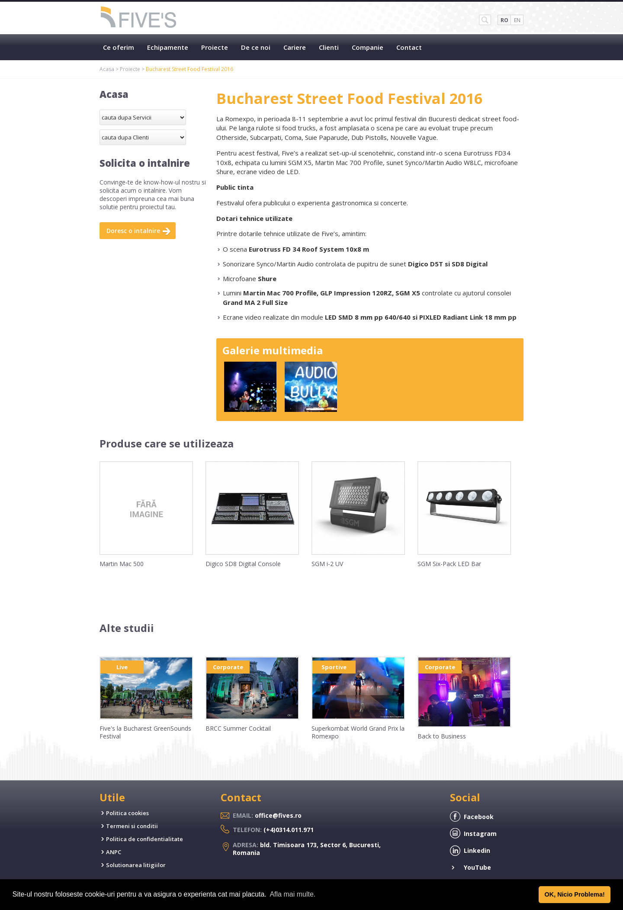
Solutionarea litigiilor (136, 865)
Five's (139, 18)
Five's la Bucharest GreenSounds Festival (145, 732)
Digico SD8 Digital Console (243, 564)
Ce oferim (118, 47)
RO (504, 20)
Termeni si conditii (132, 826)
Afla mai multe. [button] (292, 894)
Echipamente (167, 47)
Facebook (479, 817)
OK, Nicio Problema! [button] (575, 894)
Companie (367, 47)
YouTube (477, 867)
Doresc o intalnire (133, 231)
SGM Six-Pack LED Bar (449, 564)
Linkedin (477, 850)
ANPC (113, 852)
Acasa (107, 69)
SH (485, 20)
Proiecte (214, 47)
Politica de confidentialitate (144, 839)
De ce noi (255, 47)
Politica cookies (127, 813)
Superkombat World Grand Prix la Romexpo (358, 732)
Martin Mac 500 (122, 564)
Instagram (480, 833)
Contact (409, 47)
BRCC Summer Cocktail (238, 728)
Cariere (294, 47)
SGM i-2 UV (327, 564)
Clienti (329, 47)
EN (517, 20)
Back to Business (441, 736)
